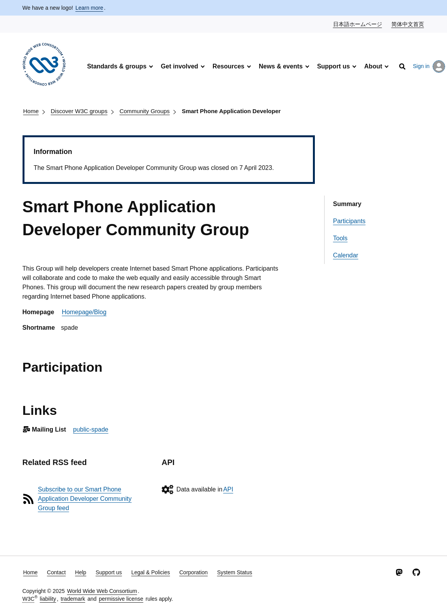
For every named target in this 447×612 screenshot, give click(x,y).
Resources (228, 66)
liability (48, 599)
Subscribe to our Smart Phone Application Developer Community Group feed (85, 498)
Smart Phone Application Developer (231, 111)
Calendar (345, 255)
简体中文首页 (408, 23)
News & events (281, 66)
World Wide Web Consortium (102, 591)
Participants (349, 221)
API (228, 489)
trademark (73, 599)
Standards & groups (117, 66)
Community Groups (144, 111)
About (373, 66)
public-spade (90, 429)
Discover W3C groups (79, 111)
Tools (340, 238)
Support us (333, 66)
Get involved (179, 66)
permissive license (121, 599)
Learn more (89, 8)
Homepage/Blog (84, 312)
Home (31, 111)
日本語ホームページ (358, 23)
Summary (347, 204)
